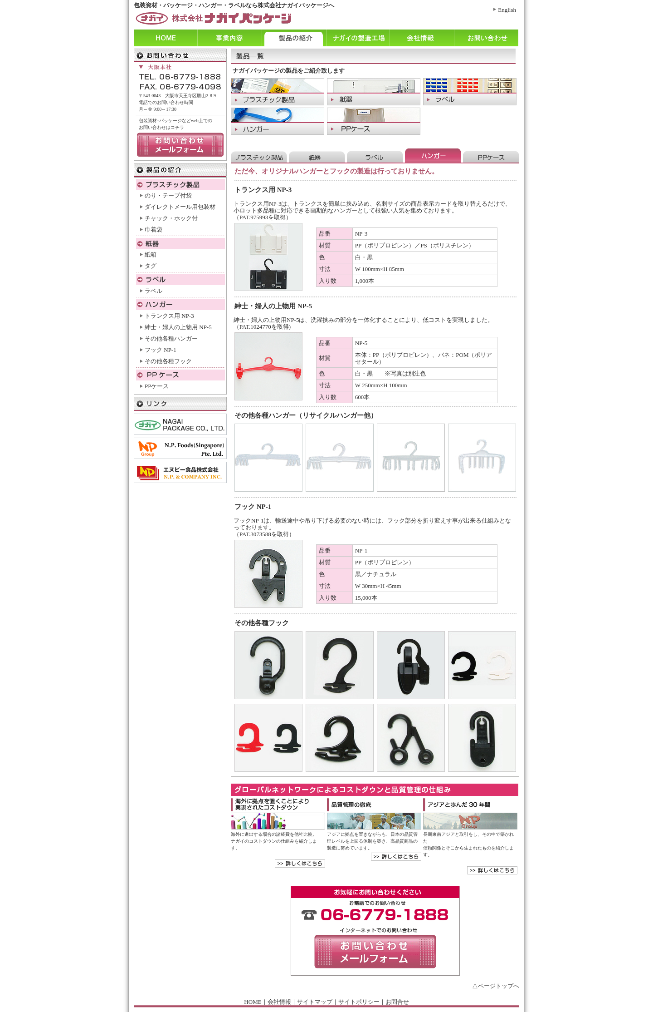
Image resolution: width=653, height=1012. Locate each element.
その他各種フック (168, 361)
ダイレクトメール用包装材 (180, 206)
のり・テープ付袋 (168, 195)
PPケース (157, 386)
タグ (150, 265)
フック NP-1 (160, 349)
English (507, 9)
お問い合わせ (486, 38)
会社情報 (422, 38)
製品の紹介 (294, 38)
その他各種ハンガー (171, 338)
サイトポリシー (359, 1001)
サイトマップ (314, 1001)
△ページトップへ (495, 985)
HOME (252, 1001)
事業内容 (229, 38)
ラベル (153, 290)
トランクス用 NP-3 (169, 315)
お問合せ (397, 1001)
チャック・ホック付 (171, 218)
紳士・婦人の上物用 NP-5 (178, 327)
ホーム (165, 38)
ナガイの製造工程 (358, 38)
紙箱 (150, 254)
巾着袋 (153, 229)
